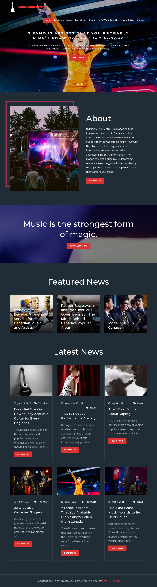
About (92, 20)
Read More (78, 57)
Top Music (80, 20)
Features (59, 20)
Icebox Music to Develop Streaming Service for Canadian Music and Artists (31, 318)
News (69, 20)
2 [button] (78, 85)
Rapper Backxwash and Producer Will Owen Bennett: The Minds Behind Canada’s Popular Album (78, 317)
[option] (78, 46)
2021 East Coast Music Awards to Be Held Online (124, 512)
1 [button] (74, 85)
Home (48, 20)
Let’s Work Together (109, 20)
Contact (141, 20)
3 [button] (82, 85)
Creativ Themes (111, 581)
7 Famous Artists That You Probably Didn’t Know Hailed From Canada (78, 35)
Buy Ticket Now (78, 246)
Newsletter (128, 20)
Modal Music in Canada (121, 325)
